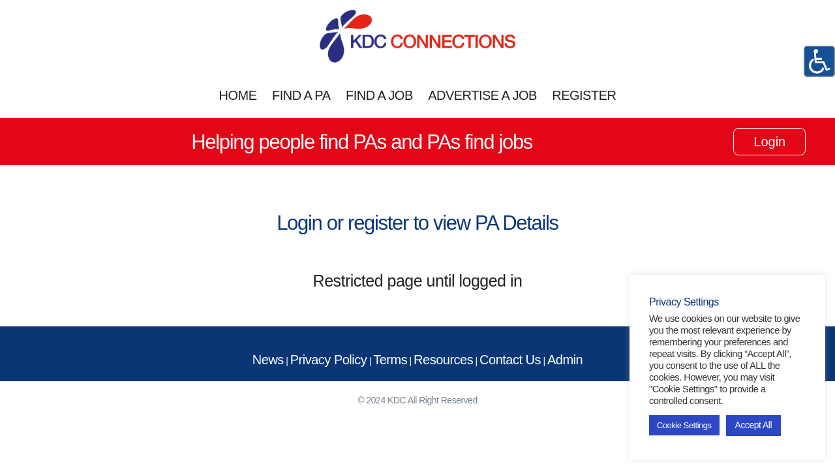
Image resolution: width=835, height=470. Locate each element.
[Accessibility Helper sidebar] (819, 61)
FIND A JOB (379, 95)
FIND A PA (301, 95)
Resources (443, 359)
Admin (565, 359)
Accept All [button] (753, 425)
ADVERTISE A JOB (482, 95)
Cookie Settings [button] (684, 425)
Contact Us (510, 359)
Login (769, 141)
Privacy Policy (328, 359)
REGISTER (584, 95)
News (268, 359)
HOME (238, 95)
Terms (390, 359)
